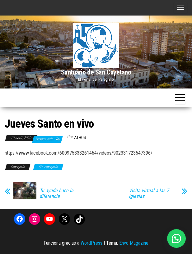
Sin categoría (48, 167)
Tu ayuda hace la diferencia (56, 193)
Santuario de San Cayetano (96, 72)
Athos (80, 137)
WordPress (91, 243)
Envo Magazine (133, 243)
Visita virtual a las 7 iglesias (149, 193)
